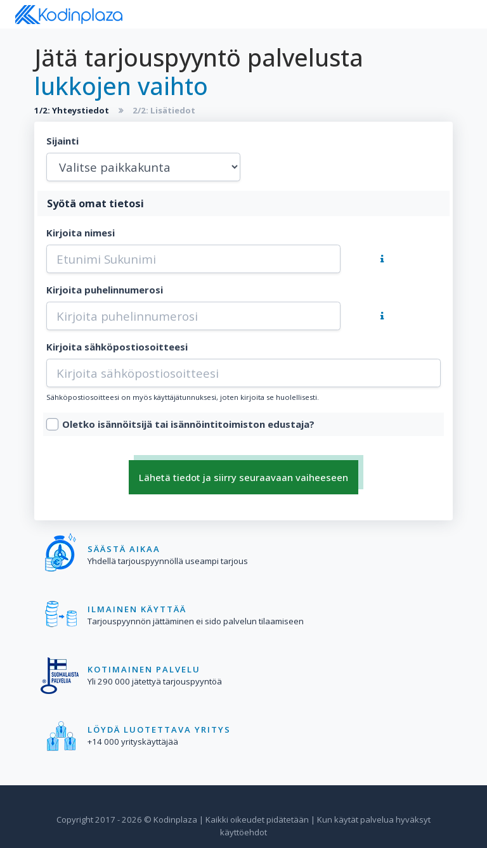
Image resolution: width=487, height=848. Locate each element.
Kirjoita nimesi (80, 232)
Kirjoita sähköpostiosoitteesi (117, 346)
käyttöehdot (243, 832)
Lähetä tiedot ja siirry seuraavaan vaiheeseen (243, 477)
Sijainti (62, 140)
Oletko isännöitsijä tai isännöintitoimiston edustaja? (188, 424)
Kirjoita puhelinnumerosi (104, 289)
